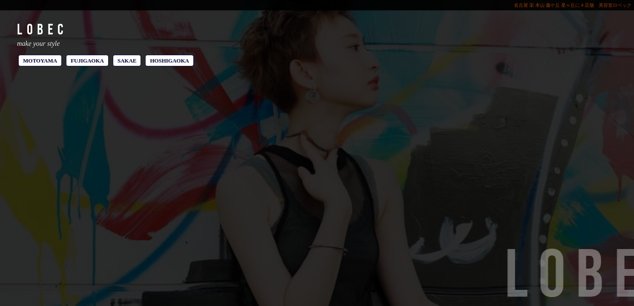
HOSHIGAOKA (169, 60)
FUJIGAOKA (87, 60)
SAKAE (127, 60)
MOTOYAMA (40, 60)
